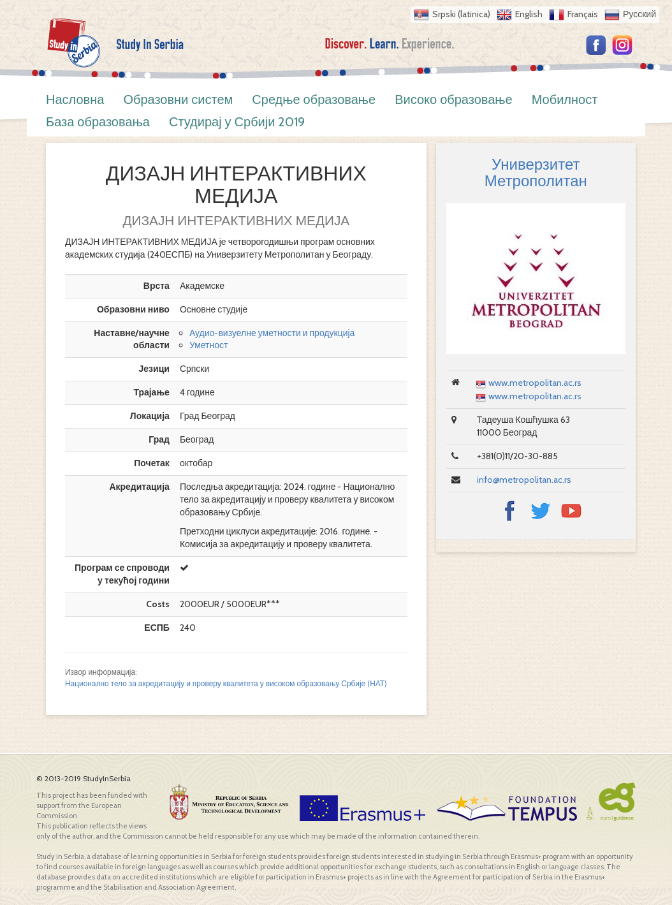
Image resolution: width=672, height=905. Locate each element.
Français (582, 14)
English (529, 14)
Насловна (75, 99)
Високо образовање (454, 99)
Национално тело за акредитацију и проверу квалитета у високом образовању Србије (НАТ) (226, 683)
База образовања (98, 121)
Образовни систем (178, 99)
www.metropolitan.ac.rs (534, 382)
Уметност (208, 345)
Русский (639, 14)
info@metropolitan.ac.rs (524, 479)
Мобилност (565, 99)
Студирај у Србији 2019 (237, 121)
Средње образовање (314, 99)
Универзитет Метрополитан (536, 172)
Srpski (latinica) (461, 14)
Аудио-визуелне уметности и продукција (272, 333)
